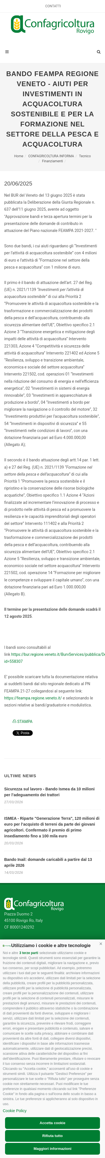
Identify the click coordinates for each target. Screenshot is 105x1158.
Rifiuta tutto (52, 1136)
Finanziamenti (52, 161)
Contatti (53, 6)
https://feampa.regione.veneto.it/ (33, 698)
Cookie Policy (15, 1110)
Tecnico (85, 156)
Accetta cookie (53, 1123)
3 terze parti (28, 953)
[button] (100, 943)
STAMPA (22, 721)
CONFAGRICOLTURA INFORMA (51, 156)
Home (18, 156)
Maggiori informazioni (52, 1149)
